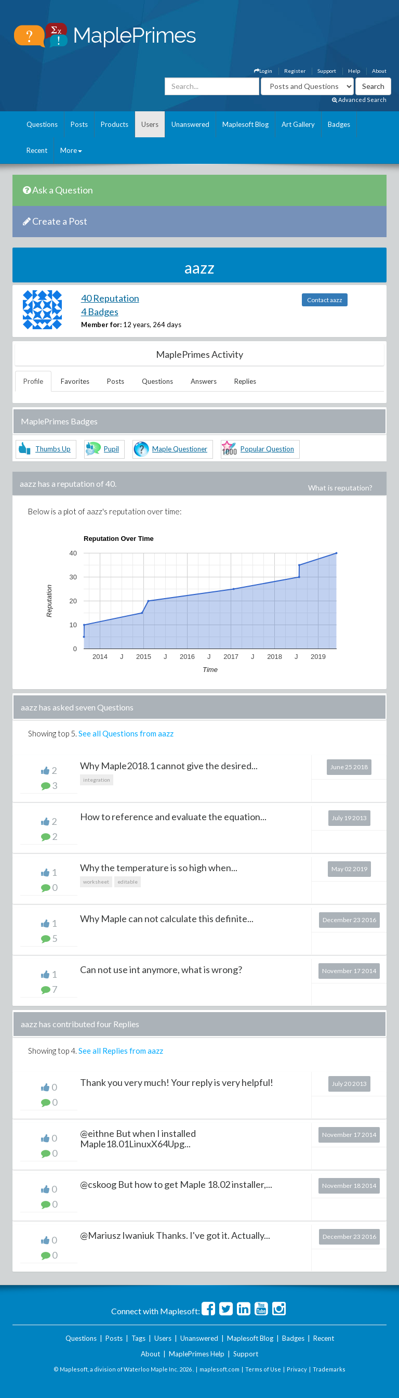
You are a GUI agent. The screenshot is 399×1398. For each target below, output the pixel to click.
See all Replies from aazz (120, 1050)
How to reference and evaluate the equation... (173, 816)
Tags (138, 1338)
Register (294, 71)
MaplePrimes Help (196, 1354)
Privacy (297, 1369)
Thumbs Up (53, 449)
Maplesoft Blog (245, 124)
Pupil (111, 449)
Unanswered (190, 124)
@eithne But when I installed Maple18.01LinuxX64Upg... (138, 1138)
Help (354, 71)
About (379, 71)
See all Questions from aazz (126, 733)
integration (96, 779)
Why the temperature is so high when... (158, 867)
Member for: (101, 324)
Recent (36, 150)
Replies (245, 381)
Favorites (75, 381)
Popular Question (267, 449)
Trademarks (329, 1369)
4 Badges (99, 311)
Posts (79, 124)
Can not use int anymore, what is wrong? (161, 969)
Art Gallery (298, 124)
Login (263, 71)
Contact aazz (324, 300)
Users (149, 124)
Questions (42, 124)
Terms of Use (263, 1369)
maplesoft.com (220, 1369)
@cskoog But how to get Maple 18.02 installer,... (176, 1184)
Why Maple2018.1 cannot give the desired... (169, 765)
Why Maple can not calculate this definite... (167, 918)
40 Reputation (110, 298)
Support (326, 71)
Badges (339, 124)
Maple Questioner (179, 449)
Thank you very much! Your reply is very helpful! (176, 1082)
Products (114, 124)
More (71, 150)
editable (127, 881)
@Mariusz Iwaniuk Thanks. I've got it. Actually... (175, 1235)
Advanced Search (359, 99)
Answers (204, 381)
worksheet (96, 881)
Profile (33, 381)
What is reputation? (340, 487)
